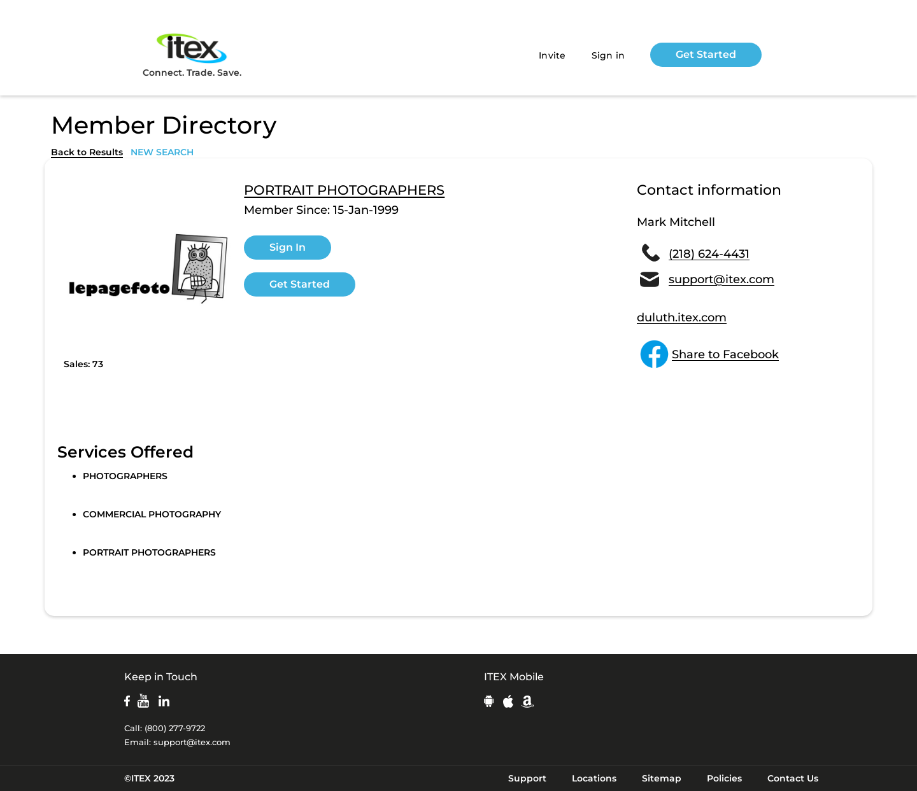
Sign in (608, 55)
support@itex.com (721, 279)
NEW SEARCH (162, 152)
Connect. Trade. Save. (192, 54)
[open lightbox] (147, 267)
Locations (594, 778)
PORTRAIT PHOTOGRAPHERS (344, 190)
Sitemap (661, 778)
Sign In (287, 247)
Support (527, 778)
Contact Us (792, 778)
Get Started (706, 54)
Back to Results (87, 152)
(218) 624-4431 (709, 254)
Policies (724, 778)
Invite (552, 55)
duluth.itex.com (682, 318)
